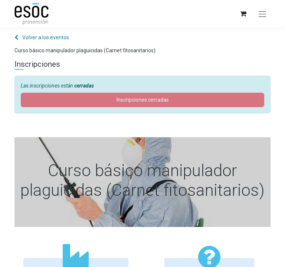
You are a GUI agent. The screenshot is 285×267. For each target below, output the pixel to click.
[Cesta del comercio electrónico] (243, 14)
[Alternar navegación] (262, 14)
